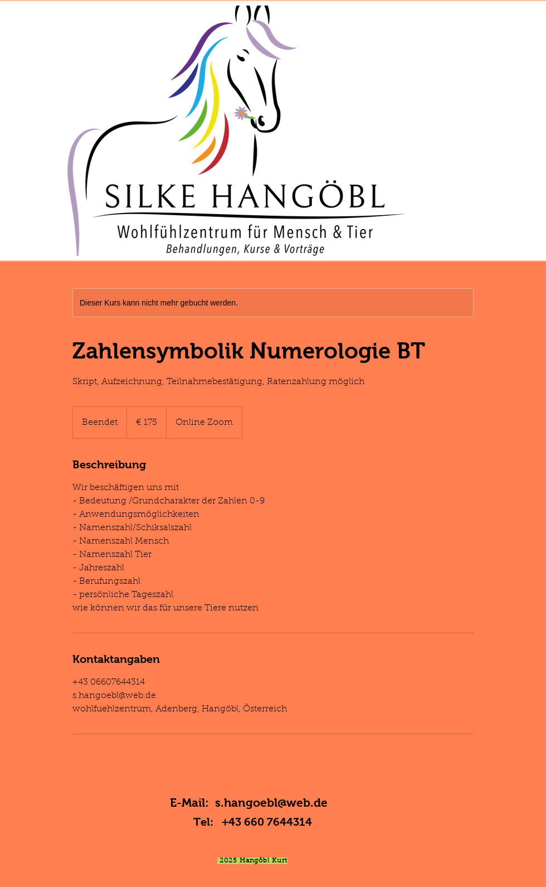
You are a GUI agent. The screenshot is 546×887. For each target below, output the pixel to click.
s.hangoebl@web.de (271, 802)
